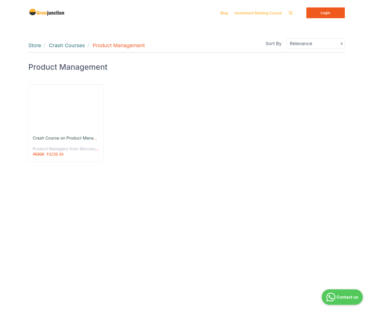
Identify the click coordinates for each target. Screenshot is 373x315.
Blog (224, 13)
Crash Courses (67, 45)
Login (325, 13)
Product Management (119, 45)
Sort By (273, 43)
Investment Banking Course (258, 13)
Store (34, 45)
